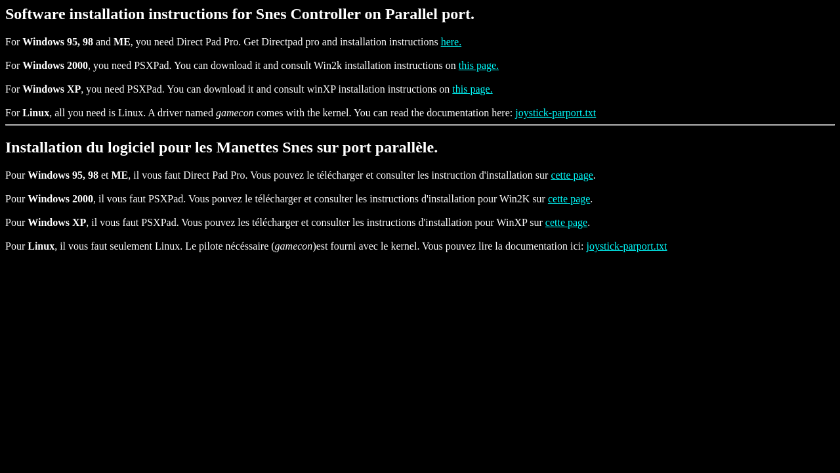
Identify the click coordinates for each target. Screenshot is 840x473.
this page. (479, 65)
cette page (572, 175)
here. (451, 41)
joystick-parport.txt (555, 112)
